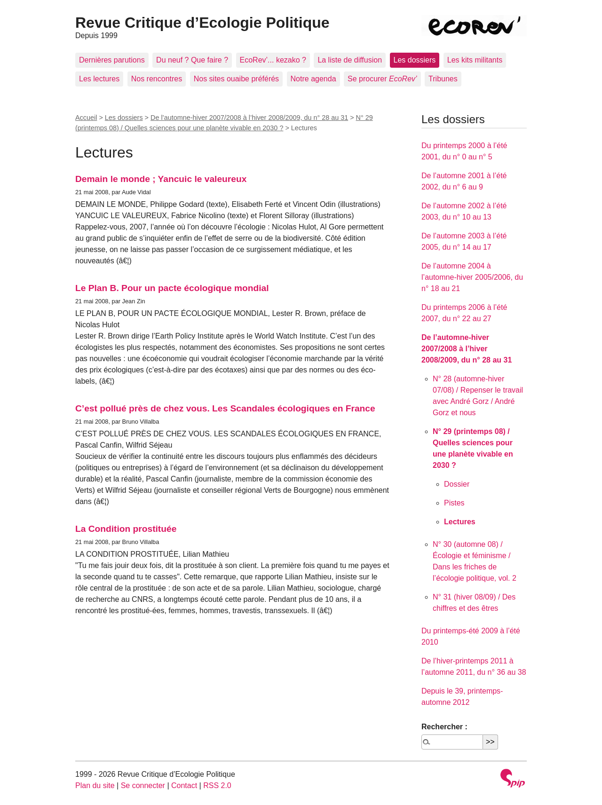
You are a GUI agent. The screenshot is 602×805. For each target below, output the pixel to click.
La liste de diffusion (349, 60)
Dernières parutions (112, 60)
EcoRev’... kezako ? (273, 60)
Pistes (454, 503)
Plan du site (95, 785)
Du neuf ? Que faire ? (192, 60)
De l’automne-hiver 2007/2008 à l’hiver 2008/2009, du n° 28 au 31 (249, 117)
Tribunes (443, 79)
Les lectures (99, 79)
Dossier (456, 484)
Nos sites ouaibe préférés (236, 79)
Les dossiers (415, 60)
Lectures (459, 522)
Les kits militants (474, 60)
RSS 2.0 (217, 785)
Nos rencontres (156, 79)
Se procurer (382, 79)
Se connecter (143, 785)
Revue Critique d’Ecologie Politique (202, 22)
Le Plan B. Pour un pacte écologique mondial (172, 288)
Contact (184, 785)
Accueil (86, 117)
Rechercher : (444, 727)
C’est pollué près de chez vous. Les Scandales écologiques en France (225, 408)
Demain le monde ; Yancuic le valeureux (160, 179)
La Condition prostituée (125, 529)
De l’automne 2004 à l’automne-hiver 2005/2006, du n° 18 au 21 (472, 277)
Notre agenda (313, 79)
